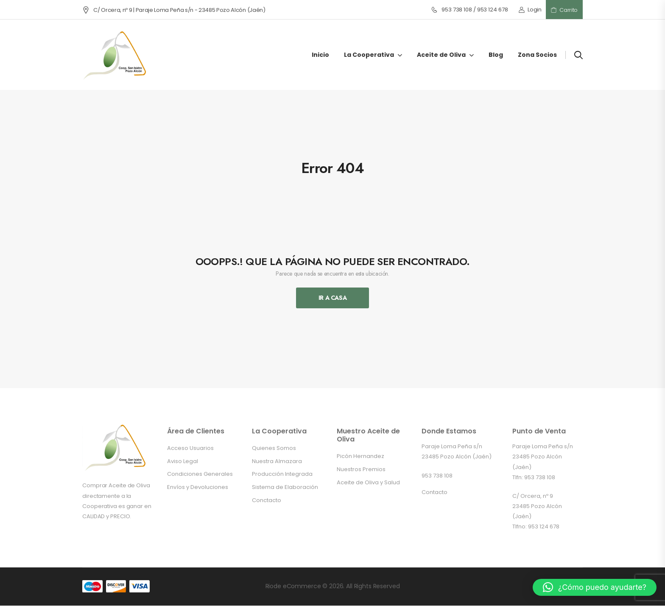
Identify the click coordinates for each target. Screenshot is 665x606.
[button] (595, 587)
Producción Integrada (282, 474)
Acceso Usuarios (190, 448)
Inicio (320, 54)
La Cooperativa (369, 54)
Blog (496, 54)
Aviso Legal (182, 461)
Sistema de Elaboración (285, 487)
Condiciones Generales (200, 474)
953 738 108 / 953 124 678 (469, 9)
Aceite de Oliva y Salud (368, 482)
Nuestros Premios (361, 469)
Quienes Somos (274, 448)
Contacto (434, 492)
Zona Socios (537, 54)
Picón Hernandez (360, 456)
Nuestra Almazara (277, 461)
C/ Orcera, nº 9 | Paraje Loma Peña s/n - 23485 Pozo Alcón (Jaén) (173, 10)
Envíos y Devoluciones (197, 487)
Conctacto (266, 500)
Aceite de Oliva (441, 54)
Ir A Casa (333, 297)
